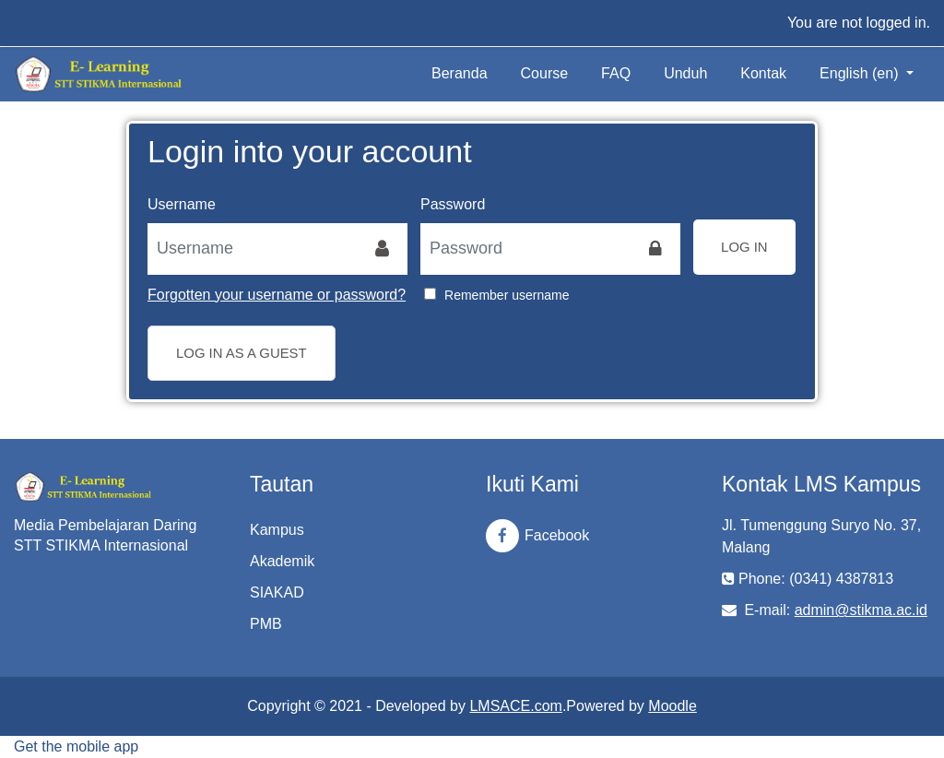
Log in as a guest (241, 353)
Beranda (459, 73)
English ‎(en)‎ (861, 73)
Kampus (277, 530)
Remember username (506, 295)
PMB (266, 624)
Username (182, 204)
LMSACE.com (515, 706)
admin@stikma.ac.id (861, 610)
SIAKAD (277, 592)
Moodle (672, 706)
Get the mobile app (76, 746)
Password (452, 204)
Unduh (685, 73)
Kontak (763, 73)
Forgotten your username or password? (277, 294)
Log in (744, 247)
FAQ (616, 73)
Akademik (282, 561)
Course (545, 73)
